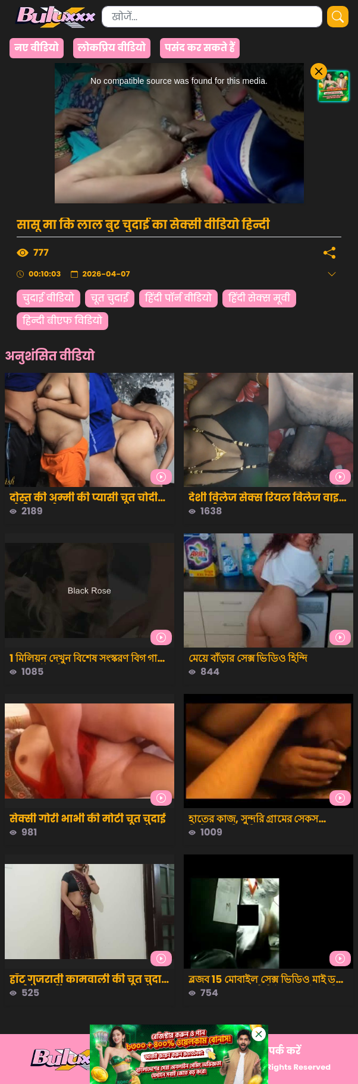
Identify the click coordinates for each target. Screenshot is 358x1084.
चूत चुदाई (109, 298)
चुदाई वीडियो (48, 298)
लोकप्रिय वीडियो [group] (112, 48)
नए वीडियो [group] (36, 48)
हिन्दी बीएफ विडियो (62, 321)
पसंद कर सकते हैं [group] (200, 48)
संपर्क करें (280, 1051)
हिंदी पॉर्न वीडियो (178, 298)
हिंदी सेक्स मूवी (259, 298)
